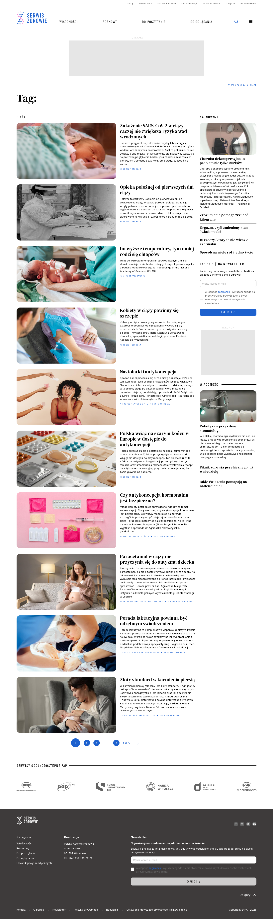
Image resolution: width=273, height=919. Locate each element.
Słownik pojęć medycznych (34, 863)
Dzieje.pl (230, 3)
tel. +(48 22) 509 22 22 (78, 858)
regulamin (224, 291)
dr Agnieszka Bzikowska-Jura (137, 715)
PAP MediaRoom (166, 3)
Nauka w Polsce (212, 3)
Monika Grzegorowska (132, 276)
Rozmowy (110, 21)
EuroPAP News (248, 3)
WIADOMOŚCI (210, 384)
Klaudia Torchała (130, 169)
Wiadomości (68, 21)
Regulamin (112, 909)
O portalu (39, 909)
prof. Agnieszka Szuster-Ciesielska (141, 601)
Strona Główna (237, 85)
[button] (250, 21)
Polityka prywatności (86, 909)
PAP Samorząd (189, 3)
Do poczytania (153, 21)
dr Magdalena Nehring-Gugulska (139, 652)
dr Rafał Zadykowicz (132, 404)
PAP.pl (130, 3)
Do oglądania (201, 21)
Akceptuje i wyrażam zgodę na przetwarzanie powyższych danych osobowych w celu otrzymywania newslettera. (230, 297)
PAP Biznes (145, 3)
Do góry (248, 895)
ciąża (21, 117)
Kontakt (21, 909)
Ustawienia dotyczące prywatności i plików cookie (157, 909)
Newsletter (59, 909)
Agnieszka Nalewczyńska (134, 536)
